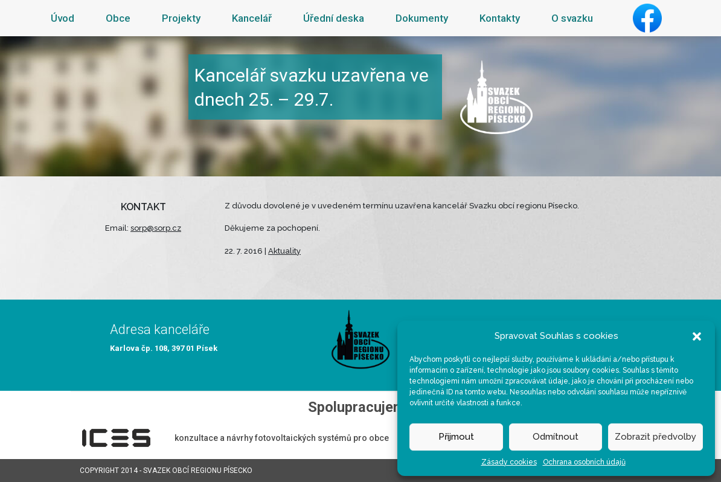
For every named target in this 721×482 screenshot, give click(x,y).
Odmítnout (555, 436)
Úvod (62, 18)
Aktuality (284, 250)
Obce (118, 18)
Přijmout (456, 436)
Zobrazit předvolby (655, 436)
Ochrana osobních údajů (584, 462)
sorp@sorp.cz (155, 228)
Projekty (181, 18)
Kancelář (252, 18)
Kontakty (499, 18)
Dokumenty (422, 18)
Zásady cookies (509, 462)
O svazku (572, 18)
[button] (697, 336)
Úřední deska (333, 18)
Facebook (647, 18)
